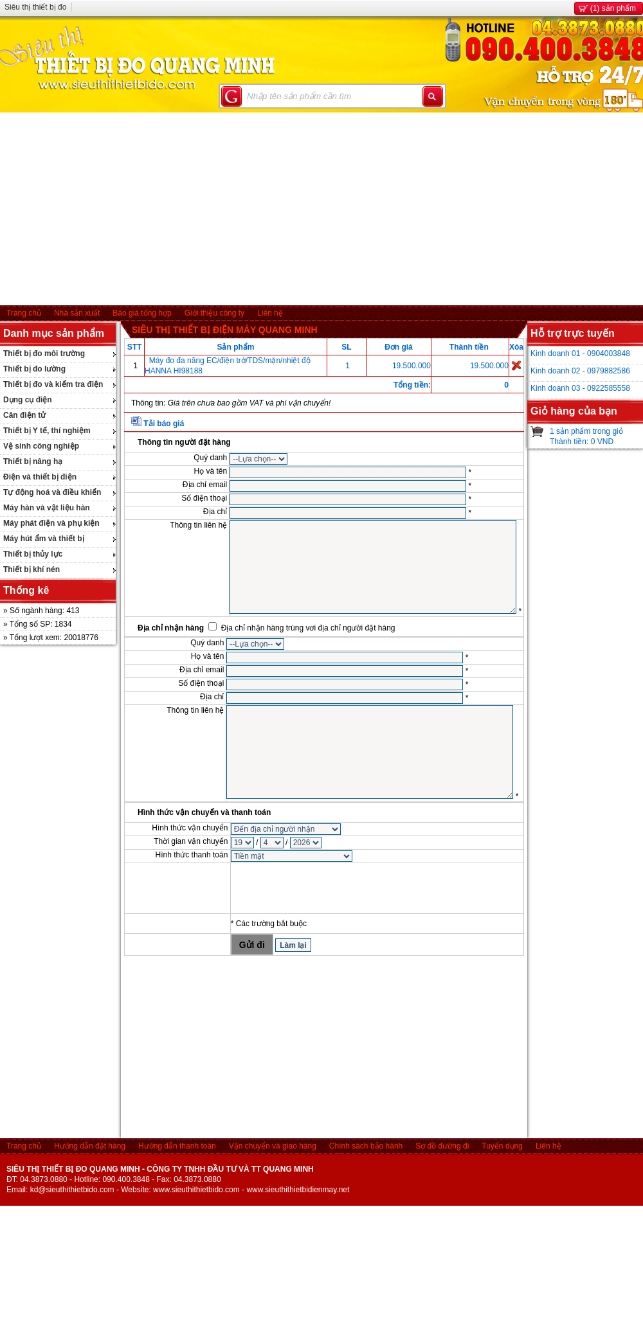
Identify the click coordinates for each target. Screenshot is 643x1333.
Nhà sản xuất (77, 313)
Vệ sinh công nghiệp (41, 446)
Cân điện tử (24, 415)
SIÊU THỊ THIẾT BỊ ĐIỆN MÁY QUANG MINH (225, 330)
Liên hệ (270, 313)
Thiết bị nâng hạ (32, 461)
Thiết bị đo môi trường (44, 353)
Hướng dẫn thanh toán (177, 1145)
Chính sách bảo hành (366, 1145)
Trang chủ (23, 313)
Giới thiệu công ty (214, 313)
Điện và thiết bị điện (40, 476)
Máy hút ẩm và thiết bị (43, 538)
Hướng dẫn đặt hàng (89, 1145)
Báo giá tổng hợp (142, 313)
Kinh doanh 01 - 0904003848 (580, 353)
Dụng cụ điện (27, 399)
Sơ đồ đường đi (442, 1145)
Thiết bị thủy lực (32, 554)
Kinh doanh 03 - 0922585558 (580, 388)
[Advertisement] (322, 209)
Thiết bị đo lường (34, 368)
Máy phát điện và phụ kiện (51, 523)
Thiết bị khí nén (31, 569)
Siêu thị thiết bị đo (35, 7)
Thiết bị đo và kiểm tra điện (53, 384)
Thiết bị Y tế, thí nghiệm (47, 430)
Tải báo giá (163, 423)
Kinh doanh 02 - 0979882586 (580, 370)
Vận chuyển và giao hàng (272, 1145)
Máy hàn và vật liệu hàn (46, 507)
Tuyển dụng (502, 1145)
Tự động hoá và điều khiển (52, 492)
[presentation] (328, 888)
